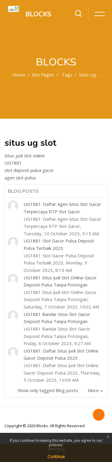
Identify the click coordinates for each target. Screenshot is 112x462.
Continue (56, 456)
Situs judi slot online (24, 156)
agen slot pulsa (20, 178)
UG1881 (13, 163)
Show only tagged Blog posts (48, 390)
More (93, 390)
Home (19, 75)
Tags (67, 75)
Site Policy (56, 449)
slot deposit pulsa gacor (29, 170)
